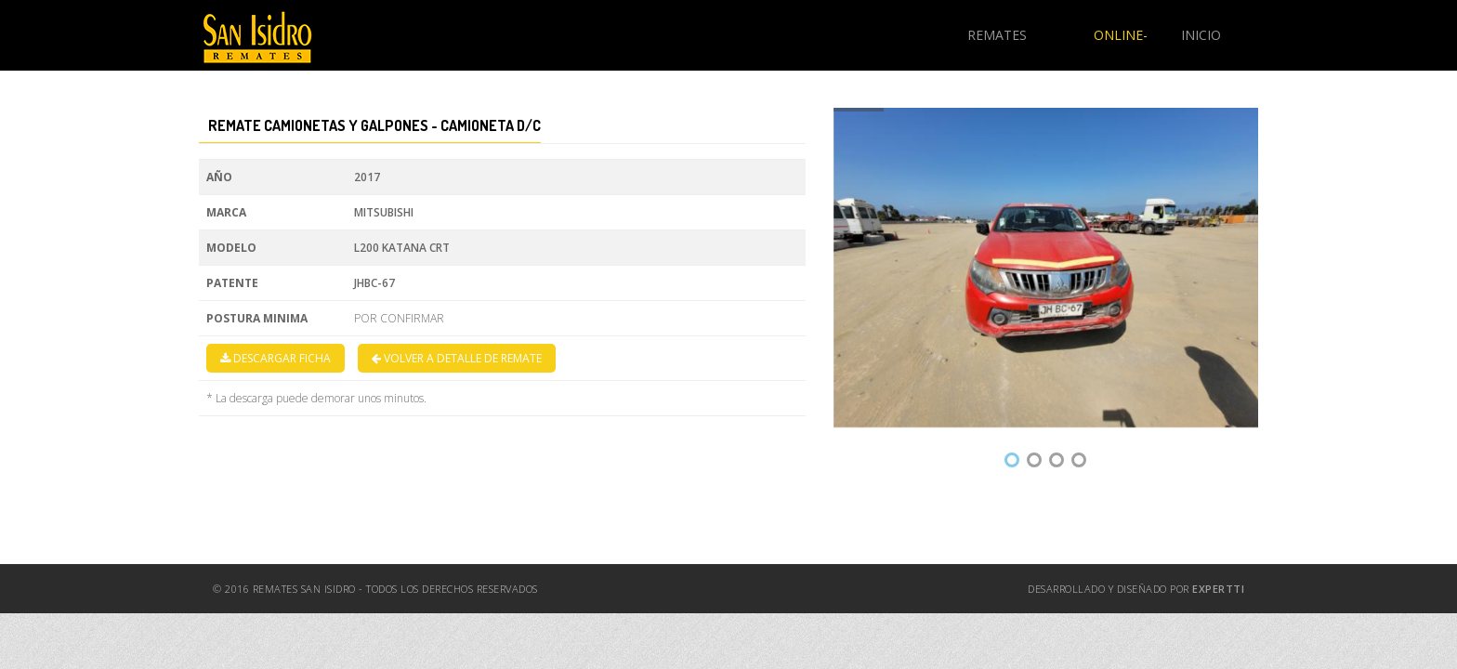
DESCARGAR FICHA (275, 358)
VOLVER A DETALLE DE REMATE (457, 358)
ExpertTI (1218, 589)
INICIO (1201, 35)
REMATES (997, 35)
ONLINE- (1121, 35)
